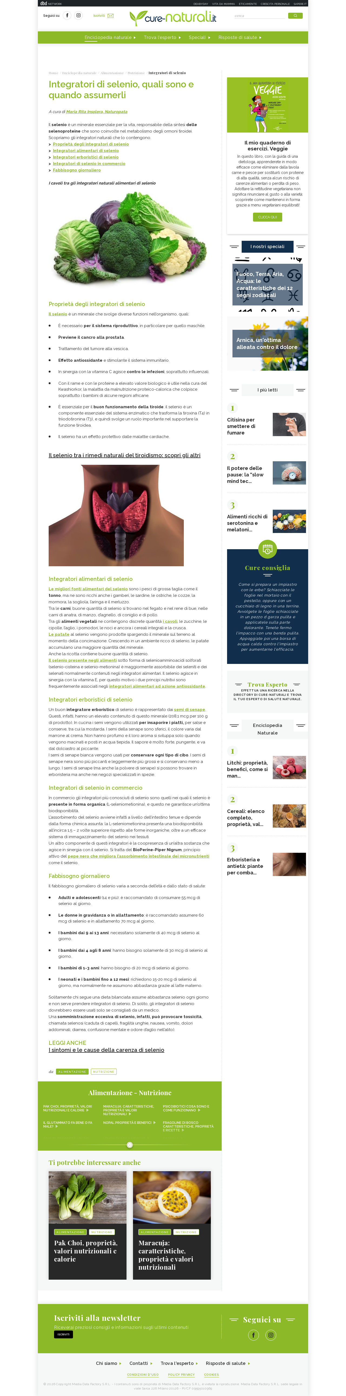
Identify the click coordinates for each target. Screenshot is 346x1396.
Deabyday (201, 3)
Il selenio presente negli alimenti (83, 660)
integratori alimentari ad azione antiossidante (157, 686)
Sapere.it (300, 3)
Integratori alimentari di (86, 150)
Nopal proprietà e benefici (127, 1123)
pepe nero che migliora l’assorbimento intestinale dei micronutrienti (138, 856)
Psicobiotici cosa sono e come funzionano (186, 1108)
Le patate (59, 634)
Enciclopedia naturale (108, 37)
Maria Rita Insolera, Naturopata (96, 111)
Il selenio (58, 314)
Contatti (138, 1363)
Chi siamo (106, 1363)
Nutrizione (103, 1071)
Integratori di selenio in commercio (89, 163)
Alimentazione (72, 1071)
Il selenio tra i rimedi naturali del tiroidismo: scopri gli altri (125, 455)
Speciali (197, 37)
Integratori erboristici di (86, 157)
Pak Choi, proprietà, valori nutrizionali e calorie (67, 1108)
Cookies (211, 1375)
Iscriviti (104, 16)
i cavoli (170, 621)
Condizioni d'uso (143, 1375)
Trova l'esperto (160, 37)
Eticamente (248, 3)
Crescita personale (275, 3)
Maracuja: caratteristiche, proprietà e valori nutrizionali (128, 1110)
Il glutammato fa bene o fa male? (67, 1124)
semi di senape (189, 709)
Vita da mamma (223, 3)
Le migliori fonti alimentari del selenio (88, 589)
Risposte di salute (237, 37)
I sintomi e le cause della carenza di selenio (106, 1050)
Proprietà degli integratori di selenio (91, 144)
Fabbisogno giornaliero (77, 170)
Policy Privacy (181, 1375)
